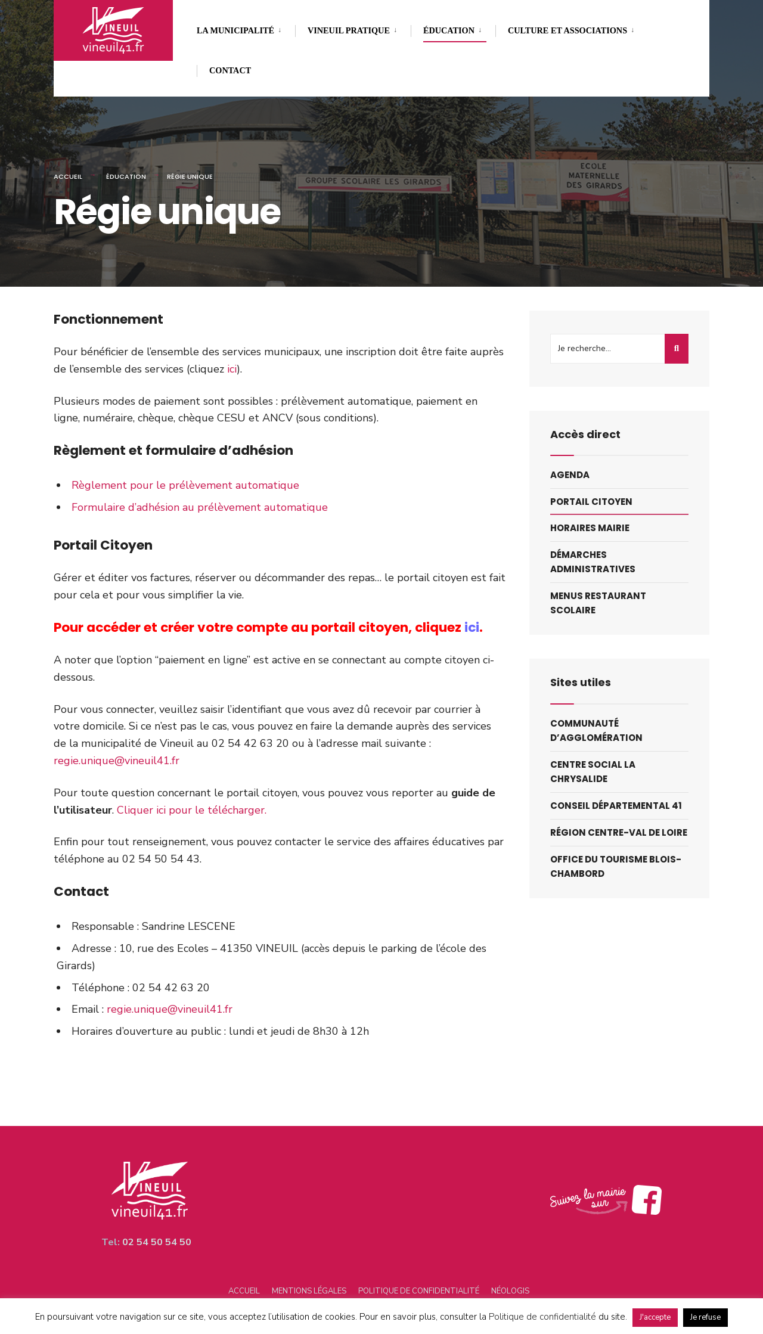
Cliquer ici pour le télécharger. (191, 810)
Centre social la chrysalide (592, 771)
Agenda (570, 475)
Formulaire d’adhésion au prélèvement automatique (200, 507)
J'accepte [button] (655, 1317)
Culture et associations (567, 30)
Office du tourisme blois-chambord (615, 866)
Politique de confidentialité (418, 1291)
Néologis (510, 1291)
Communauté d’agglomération (596, 730)
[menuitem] (246, 28)
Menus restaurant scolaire (598, 603)
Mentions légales (309, 1291)
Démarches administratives (592, 561)
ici (232, 369)
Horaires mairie (589, 528)
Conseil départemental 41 (616, 805)
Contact (230, 70)
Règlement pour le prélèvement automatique (185, 485)
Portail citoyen (591, 501)
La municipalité (235, 30)
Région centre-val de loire (618, 832)
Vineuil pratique (349, 30)
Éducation (448, 30)
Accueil (68, 176)
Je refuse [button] (705, 1317)
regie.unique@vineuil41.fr (116, 760)
